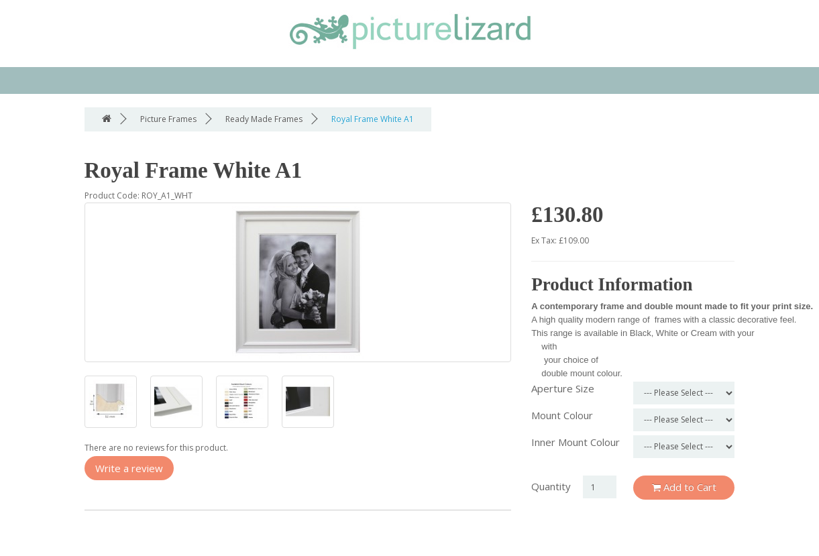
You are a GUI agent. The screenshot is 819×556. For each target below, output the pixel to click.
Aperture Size (562, 388)
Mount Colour (562, 415)
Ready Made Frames (264, 119)
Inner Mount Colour (575, 442)
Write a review (129, 468)
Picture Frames (168, 119)
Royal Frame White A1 (372, 119)
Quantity (551, 486)
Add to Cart (684, 487)
